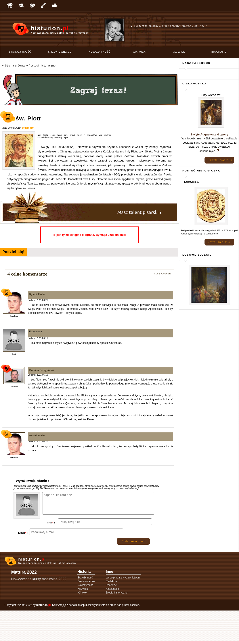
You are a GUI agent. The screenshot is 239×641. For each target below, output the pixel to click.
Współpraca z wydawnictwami (123, 608)
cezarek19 (28, 127)
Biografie (219, 51)
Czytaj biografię (221, 160)
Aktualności (112, 619)
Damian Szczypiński (41, 370)
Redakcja (111, 611)
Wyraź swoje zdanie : (32, 481)
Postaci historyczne (42, 65)
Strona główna (15, 65)
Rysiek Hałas (37, 294)
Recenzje (111, 615)
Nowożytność (100, 51)
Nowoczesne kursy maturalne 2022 (39, 609)
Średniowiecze (60, 51)
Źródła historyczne (116, 623)
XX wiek (179, 51)
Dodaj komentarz (162, 273)
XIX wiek (139, 51)
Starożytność (20, 51)
